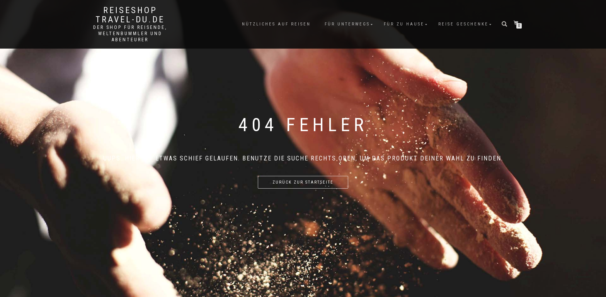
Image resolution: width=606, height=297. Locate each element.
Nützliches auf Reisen (276, 24)
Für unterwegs (347, 24)
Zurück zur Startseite (303, 182)
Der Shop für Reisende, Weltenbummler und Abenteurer (130, 33)
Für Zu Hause (404, 24)
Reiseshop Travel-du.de (130, 15)
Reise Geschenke (463, 24)
